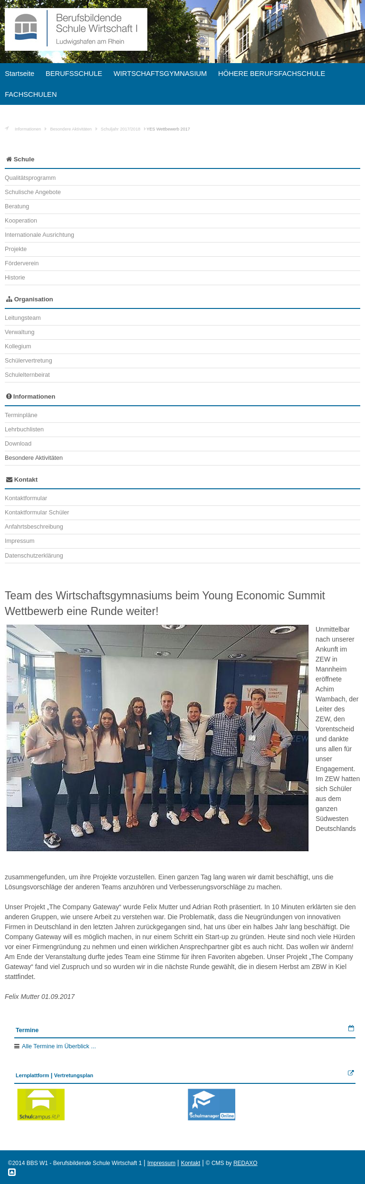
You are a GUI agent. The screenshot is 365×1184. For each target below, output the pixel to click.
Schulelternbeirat (27, 375)
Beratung (17, 206)
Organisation (29, 299)
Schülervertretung (28, 360)
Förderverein (22, 263)
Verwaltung (19, 332)
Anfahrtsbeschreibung (34, 526)
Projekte (16, 249)
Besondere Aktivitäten (71, 129)
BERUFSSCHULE (74, 73)
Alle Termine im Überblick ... (59, 1046)
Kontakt (22, 479)
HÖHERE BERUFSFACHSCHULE (271, 73)
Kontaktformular (26, 498)
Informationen (28, 129)
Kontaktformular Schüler (37, 512)
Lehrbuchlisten (24, 429)
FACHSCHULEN (31, 94)
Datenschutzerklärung (34, 555)
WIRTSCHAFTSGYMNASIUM (160, 73)
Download (18, 443)
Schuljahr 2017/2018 (120, 129)
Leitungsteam (23, 318)
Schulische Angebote (33, 192)
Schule (20, 159)
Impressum (19, 541)
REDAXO (245, 1163)
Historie (15, 277)
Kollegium (18, 346)
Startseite (19, 73)
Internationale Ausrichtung (39, 235)
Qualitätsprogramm (30, 178)
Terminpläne (21, 415)
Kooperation (21, 220)
